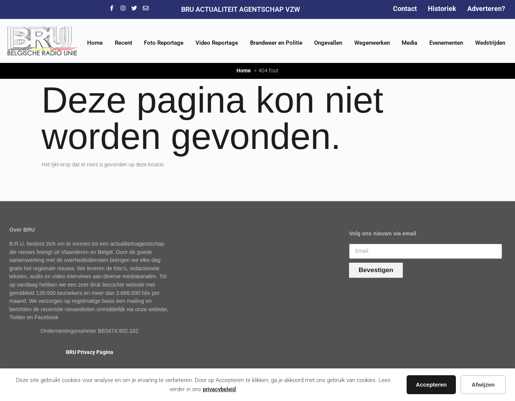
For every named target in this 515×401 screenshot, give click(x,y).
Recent (123, 42)
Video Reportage (217, 42)
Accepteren (431, 384)
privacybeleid (219, 389)
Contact (405, 9)
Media (409, 42)
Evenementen (446, 42)
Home (95, 42)
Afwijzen (483, 384)
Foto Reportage (163, 42)
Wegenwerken (372, 42)
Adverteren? (486, 9)
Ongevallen (328, 42)
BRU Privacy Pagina (89, 352)
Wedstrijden (490, 42)
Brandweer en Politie (276, 42)
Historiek (442, 9)
